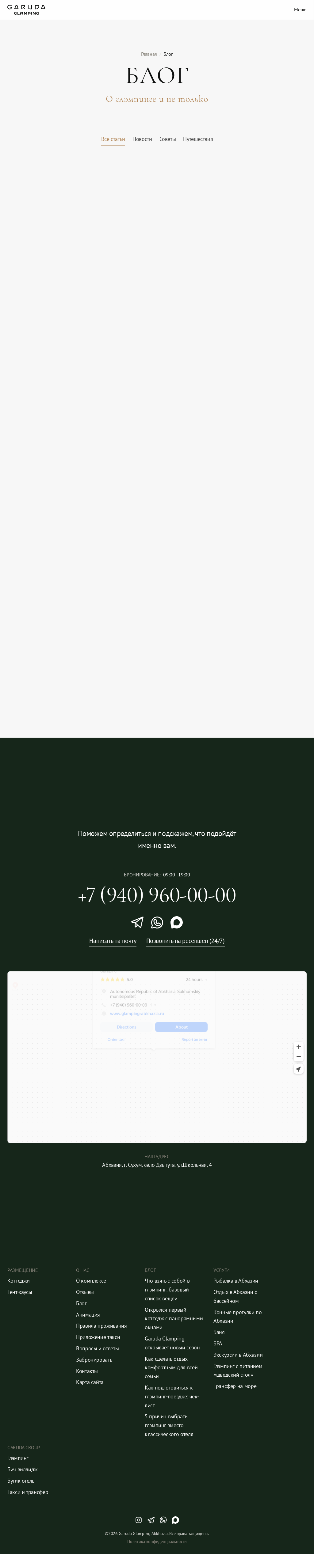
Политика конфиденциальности (156, 1541)
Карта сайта (90, 1382)
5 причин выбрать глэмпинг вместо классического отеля (169, 1425)
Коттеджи (18, 1280)
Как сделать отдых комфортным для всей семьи (172, 1367)
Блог (81, 1303)
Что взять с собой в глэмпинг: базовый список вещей (168, 1289)
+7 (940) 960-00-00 (157, 894)
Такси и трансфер (27, 1491)
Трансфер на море (234, 1386)
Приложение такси (98, 1336)
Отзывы (85, 1291)
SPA (217, 1343)
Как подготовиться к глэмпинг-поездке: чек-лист (172, 1396)
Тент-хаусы (19, 1291)
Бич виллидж (22, 1469)
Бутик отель (20, 1480)
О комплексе (91, 1280)
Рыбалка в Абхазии (235, 1280)
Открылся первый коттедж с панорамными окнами (174, 1318)
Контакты (87, 1370)
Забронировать (94, 1359)
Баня (219, 1332)
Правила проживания (101, 1325)
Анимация (88, 1314)
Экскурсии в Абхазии (237, 1354)
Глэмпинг (18, 1457)
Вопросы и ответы (97, 1348)
